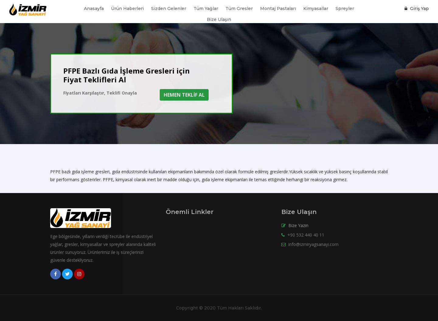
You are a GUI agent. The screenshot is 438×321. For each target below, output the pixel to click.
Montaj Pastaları (278, 8)
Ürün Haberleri (127, 8)
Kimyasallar (315, 8)
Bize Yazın (298, 225)
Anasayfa (94, 8)
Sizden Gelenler (168, 8)
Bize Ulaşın (219, 19)
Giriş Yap (417, 8)
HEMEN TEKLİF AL (184, 94)
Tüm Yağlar (205, 8)
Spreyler (344, 8)
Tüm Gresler (239, 8)
